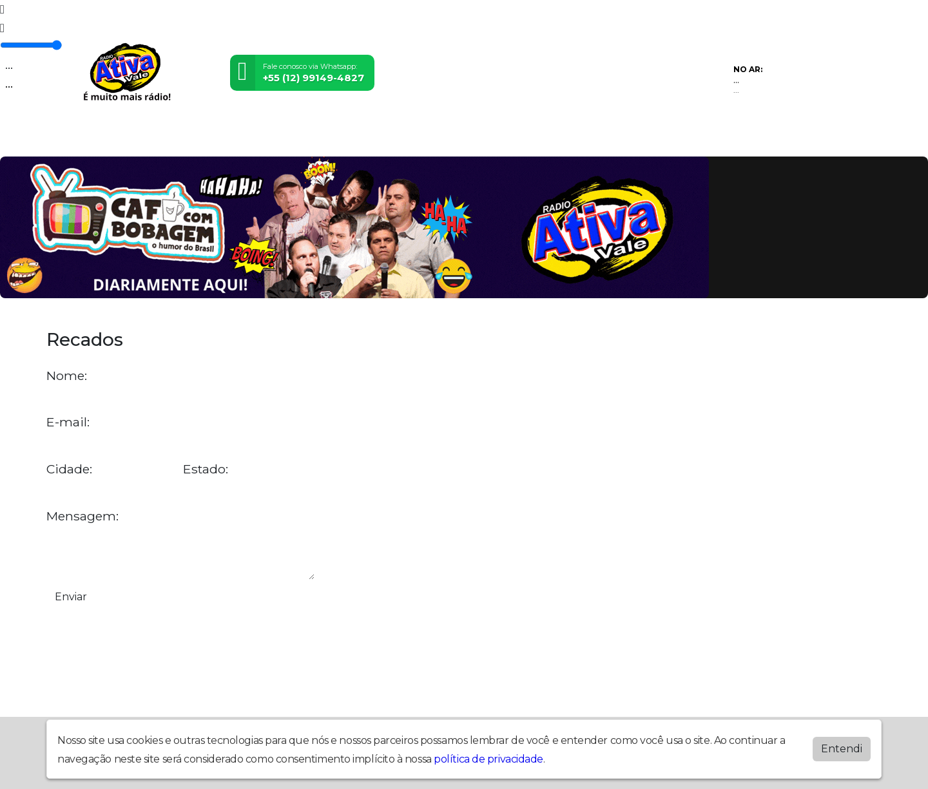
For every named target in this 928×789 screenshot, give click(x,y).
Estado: (205, 469)
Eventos (241, 136)
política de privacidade (488, 759)
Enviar (71, 597)
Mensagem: (82, 516)
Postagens (403, 136)
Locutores (318, 136)
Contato (543, 136)
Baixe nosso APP (642, 136)
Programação (154, 136)
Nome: (66, 376)
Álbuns (478, 136)
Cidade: (69, 469)
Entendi (841, 749)
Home (74, 136)
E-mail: (68, 422)
